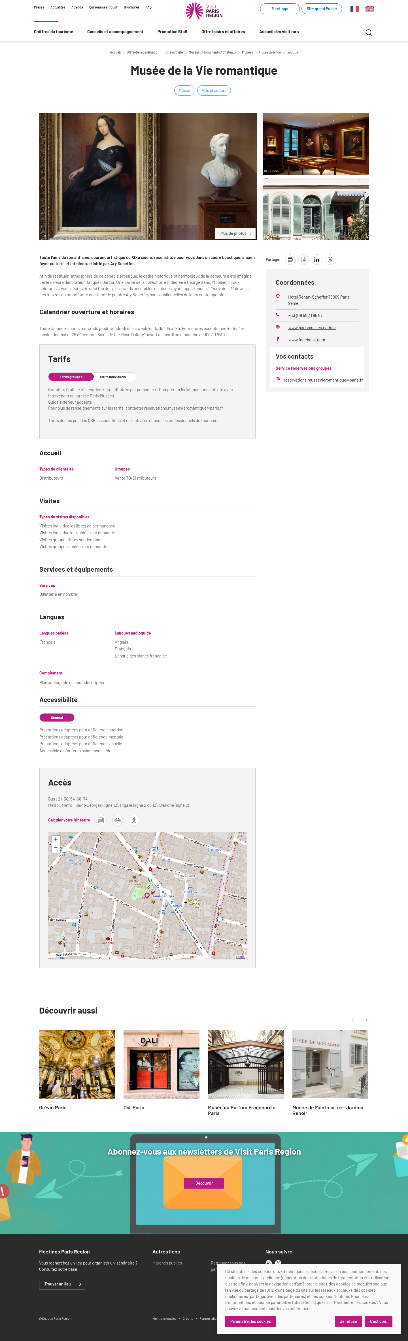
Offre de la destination (143, 52)
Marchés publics (167, 1262)
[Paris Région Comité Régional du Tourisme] (204, 11)
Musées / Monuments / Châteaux (212, 52)
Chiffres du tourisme (53, 31)
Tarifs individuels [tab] (112, 377)
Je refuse (348, 1321)
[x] (278, 1263)
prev (355, 1020)
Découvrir (204, 1183)
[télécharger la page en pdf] (303, 259)
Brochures (131, 7)
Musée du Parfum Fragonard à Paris (241, 1110)
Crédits (188, 1318)
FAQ (149, 7)
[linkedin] (268, 1263)
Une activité (174, 52)
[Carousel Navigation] (360, 1020)
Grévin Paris (53, 1107)
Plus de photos (236, 233)
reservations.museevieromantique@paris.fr (323, 379)
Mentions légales (164, 1318)
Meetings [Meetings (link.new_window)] (280, 8)
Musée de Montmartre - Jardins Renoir (327, 1110)
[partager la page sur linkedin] (317, 259)
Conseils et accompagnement (115, 31)
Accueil (115, 52)
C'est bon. (378, 1321)
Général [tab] (57, 718)
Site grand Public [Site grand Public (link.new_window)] (322, 8)
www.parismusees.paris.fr (312, 327)
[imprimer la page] (290, 259)
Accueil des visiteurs (279, 31)
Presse (39, 7)
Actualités (57, 7)
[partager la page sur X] (330, 259)
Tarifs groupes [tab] (71, 377)
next (364, 1020)
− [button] (56, 848)
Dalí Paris (134, 1107)
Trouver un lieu (57, 1284)
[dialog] (309, 1299)
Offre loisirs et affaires (223, 31)
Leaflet (240, 957)
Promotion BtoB (172, 31)
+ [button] (56, 840)
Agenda (77, 7)
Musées (247, 52)
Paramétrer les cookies (250, 1321)
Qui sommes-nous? (103, 7)
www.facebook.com (306, 339)
